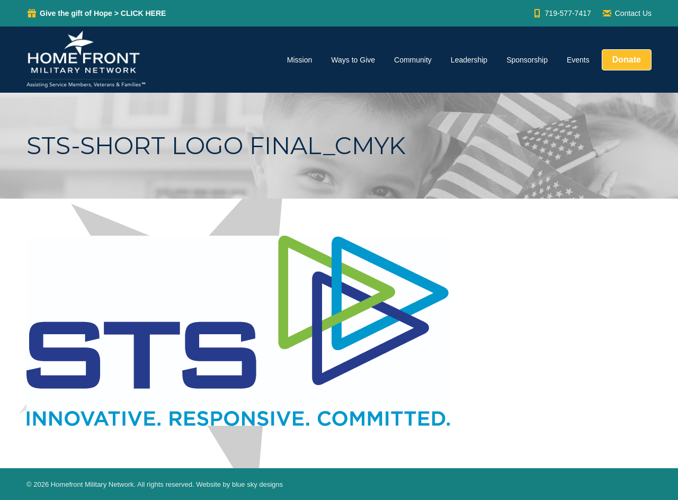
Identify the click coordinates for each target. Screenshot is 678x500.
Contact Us (627, 13)
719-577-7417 (561, 13)
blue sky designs (257, 484)
